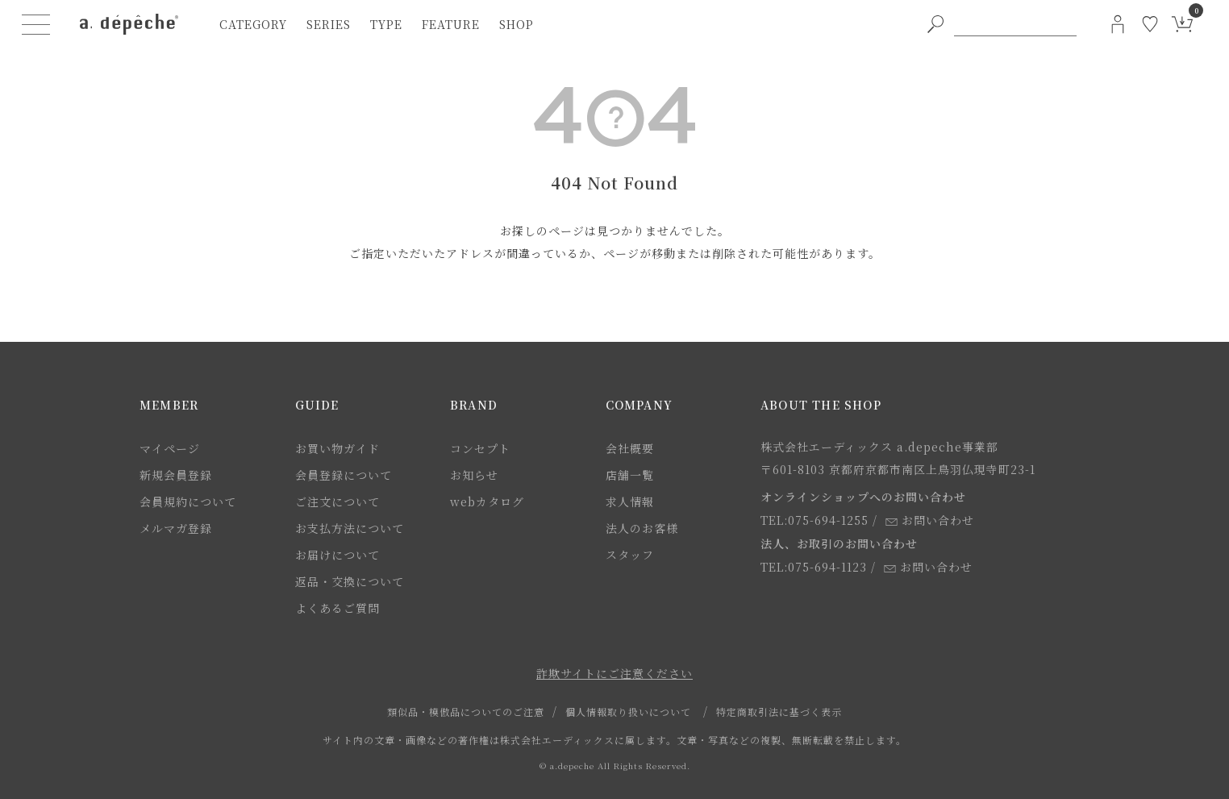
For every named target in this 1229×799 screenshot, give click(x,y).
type (386, 24)
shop (516, 24)
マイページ (170, 448)
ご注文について (337, 501)
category (253, 24)
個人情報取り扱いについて (628, 711)
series (328, 24)
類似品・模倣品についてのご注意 (465, 711)
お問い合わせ (929, 520)
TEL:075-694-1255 (814, 520)
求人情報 (630, 501)
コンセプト (480, 448)
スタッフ (630, 555)
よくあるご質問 (337, 608)
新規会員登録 (176, 475)
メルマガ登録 (176, 528)
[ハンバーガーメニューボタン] (36, 24)
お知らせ (474, 475)
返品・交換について (349, 581)
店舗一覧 (630, 475)
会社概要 (630, 448)
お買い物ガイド (337, 448)
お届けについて (337, 555)
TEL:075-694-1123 (813, 567)
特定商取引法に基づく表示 (779, 711)
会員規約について (188, 501)
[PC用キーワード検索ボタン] (935, 24)
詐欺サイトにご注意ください (614, 673)
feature (451, 24)
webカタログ (487, 501)
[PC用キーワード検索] (1015, 24)
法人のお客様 (642, 528)
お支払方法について (349, 528)
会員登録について (343, 475)
